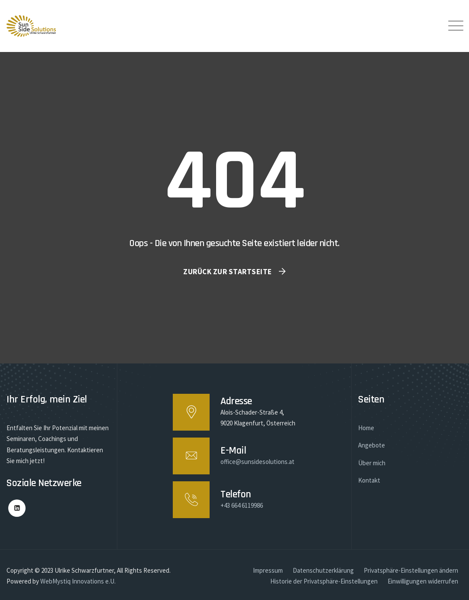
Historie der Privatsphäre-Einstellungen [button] (324, 581)
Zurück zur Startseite (227, 271)
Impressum (268, 570)
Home (366, 428)
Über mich (371, 463)
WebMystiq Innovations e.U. (78, 581)
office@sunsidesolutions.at (257, 461)
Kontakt (369, 480)
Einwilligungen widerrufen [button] (423, 581)
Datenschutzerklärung (323, 570)
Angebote (371, 445)
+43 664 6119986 (241, 505)
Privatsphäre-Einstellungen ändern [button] (411, 570)
